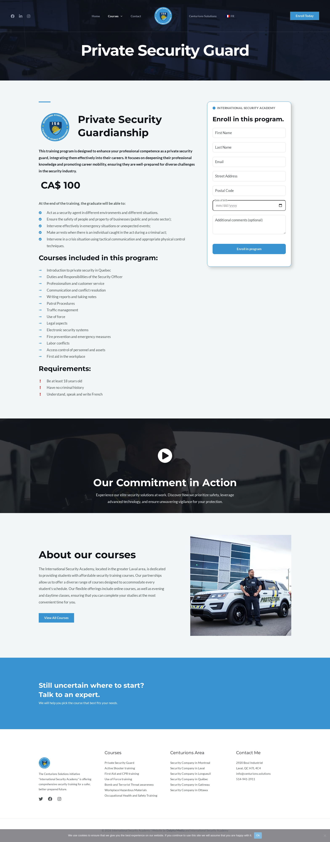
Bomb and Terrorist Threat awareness (129, 784)
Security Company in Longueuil (190, 773)
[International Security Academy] (163, 15)
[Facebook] (13, 16)
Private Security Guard (119, 762)
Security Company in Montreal (190, 762)
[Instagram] (29, 16)
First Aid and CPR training (122, 773)
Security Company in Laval (187, 768)
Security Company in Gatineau (190, 784)
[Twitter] (41, 799)
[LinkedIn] (21, 16)
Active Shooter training (120, 768)
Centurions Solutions (202, 16)
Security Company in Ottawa (189, 790)
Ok (258, 835)
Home (102, 16)
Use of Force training (118, 779)
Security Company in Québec (189, 779)
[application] (124, 16)
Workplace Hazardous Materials (126, 790)
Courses (119, 16)
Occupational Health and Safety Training (131, 795)
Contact (137, 16)
